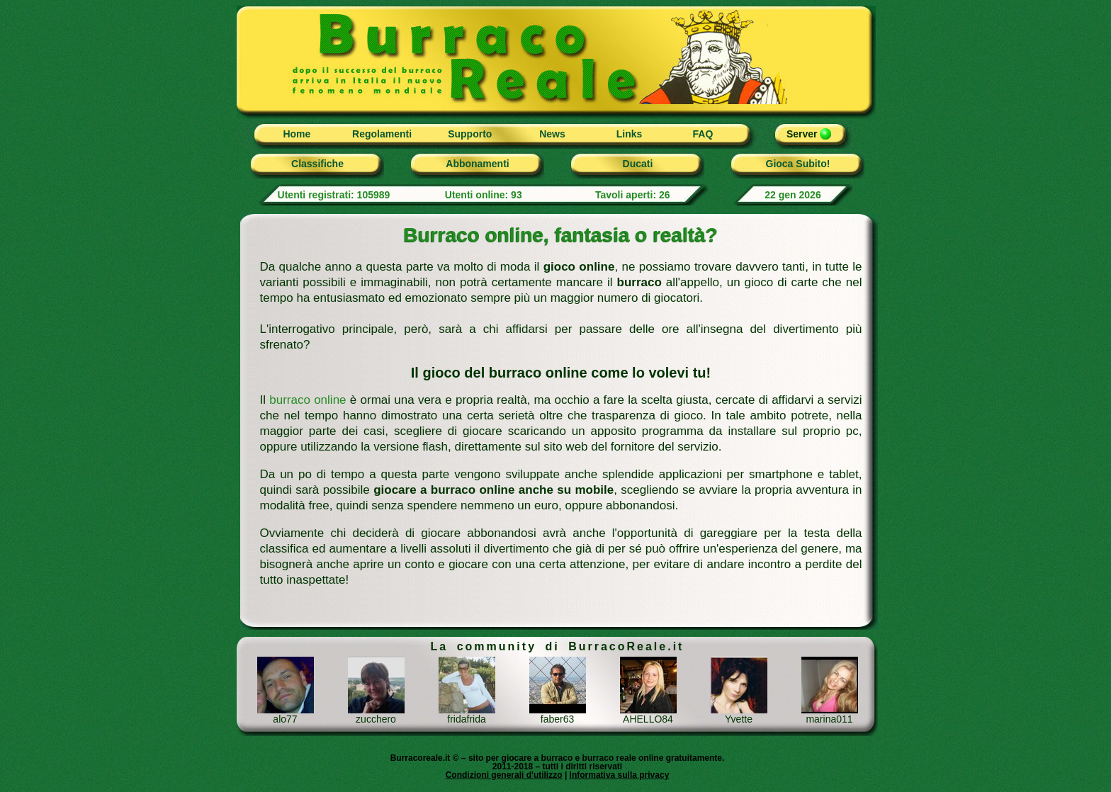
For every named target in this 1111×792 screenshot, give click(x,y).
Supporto (470, 134)
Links (629, 134)
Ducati (638, 163)
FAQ (703, 134)
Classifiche (317, 163)
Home (296, 134)
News (552, 134)
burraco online (307, 400)
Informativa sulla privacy (620, 775)
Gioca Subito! (798, 163)
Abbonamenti (477, 163)
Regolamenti (382, 134)
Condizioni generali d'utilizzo (504, 775)
